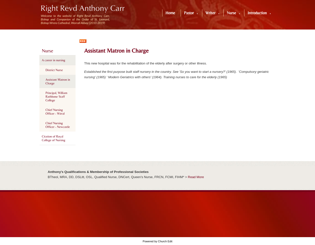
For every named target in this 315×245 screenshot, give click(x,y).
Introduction (257, 13)
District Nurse (54, 70)
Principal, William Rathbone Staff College (56, 96)
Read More (196, 177)
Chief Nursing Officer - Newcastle (58, 125)
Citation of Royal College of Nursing (53, 138)
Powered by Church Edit (158, 241)
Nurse (231, 13)
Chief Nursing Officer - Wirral (55, 111)
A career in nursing (53, 60)
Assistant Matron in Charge (58, 81)
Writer (210, 13)
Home (170, 13)
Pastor (189, 13)
